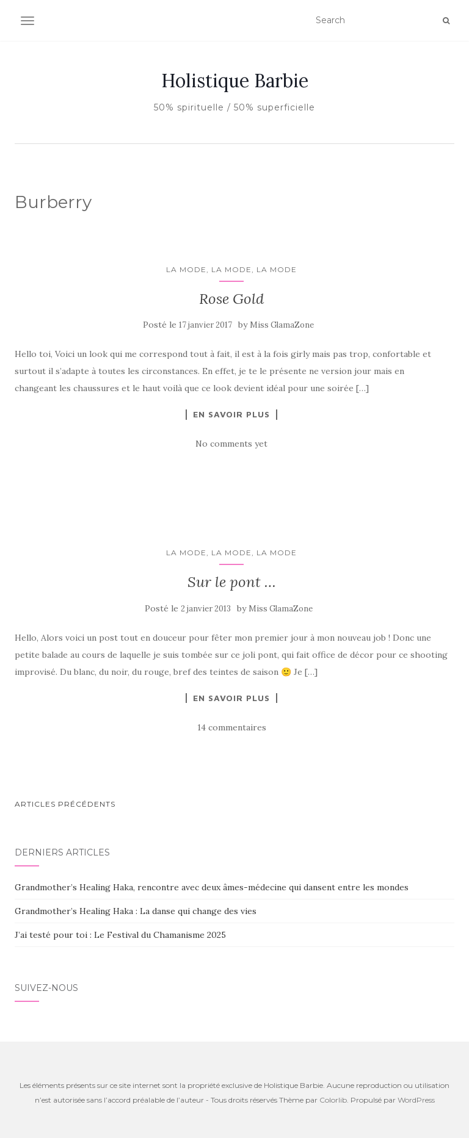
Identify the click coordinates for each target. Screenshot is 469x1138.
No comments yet (231, 443)
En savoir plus (231, 414)
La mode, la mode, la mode (231, 269)
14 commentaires (231, 727)
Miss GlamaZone (282, 325)
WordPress (416, 1099)
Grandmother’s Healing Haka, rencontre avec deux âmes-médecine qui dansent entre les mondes (212, 887)
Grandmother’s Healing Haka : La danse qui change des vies (135, 911)
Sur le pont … (231, 581)
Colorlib (333, 1099)
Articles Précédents (65, 803)
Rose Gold (231, 298)
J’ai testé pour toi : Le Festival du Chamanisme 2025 (120, 934)
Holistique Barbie (234, 80)
